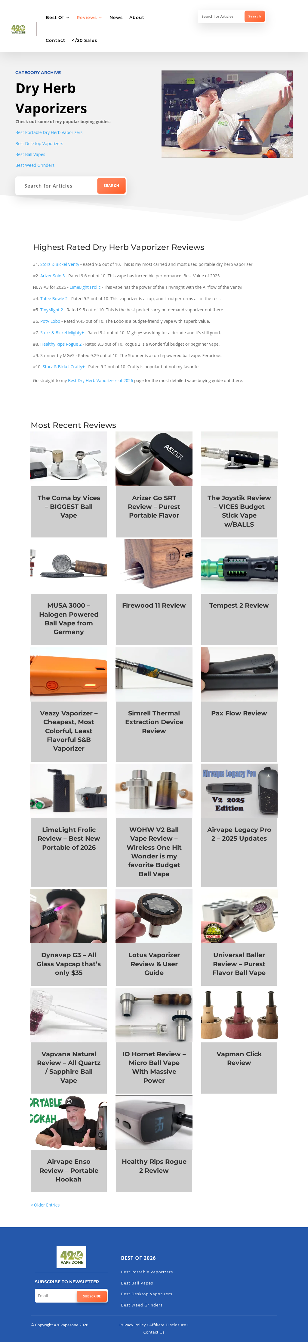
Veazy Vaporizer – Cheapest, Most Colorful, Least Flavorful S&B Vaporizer (69, 730)
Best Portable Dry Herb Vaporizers (48, 132)
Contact (55, 40)
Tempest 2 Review (239, 605)
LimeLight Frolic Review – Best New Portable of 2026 (69, 838)
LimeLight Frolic (84, 287)
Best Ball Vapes (30, 154)
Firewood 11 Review (154, 605)
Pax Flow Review (239, 713)
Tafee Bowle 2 (53, 298)
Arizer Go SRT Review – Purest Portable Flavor (154, 506)
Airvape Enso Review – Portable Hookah (68, 1170)
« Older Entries (45, 1205)
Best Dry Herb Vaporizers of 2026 (100, 380)
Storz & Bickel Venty (59, 264)
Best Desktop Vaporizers (39, 143)
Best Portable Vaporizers (147, 1272)
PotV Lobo (50, 321)
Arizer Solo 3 (52, 276)
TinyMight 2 (51, 310)
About (136, 17)
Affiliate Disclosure (167, 1325)
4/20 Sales (84, 40)
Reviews (87, 17)
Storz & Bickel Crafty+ (64, 366)
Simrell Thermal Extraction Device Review (154, 722)
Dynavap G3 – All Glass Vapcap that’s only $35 (69, 963)
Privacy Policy (132, 1325)
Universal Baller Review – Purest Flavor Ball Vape (239, 963)
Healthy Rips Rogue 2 (61, 344)
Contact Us (154, 1332)
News (116, 17)
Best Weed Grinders (34, 165)
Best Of (55, 17)
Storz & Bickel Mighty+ (62, 332)
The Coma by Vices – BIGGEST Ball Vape (69, 506)
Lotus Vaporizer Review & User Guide (154, 963)
